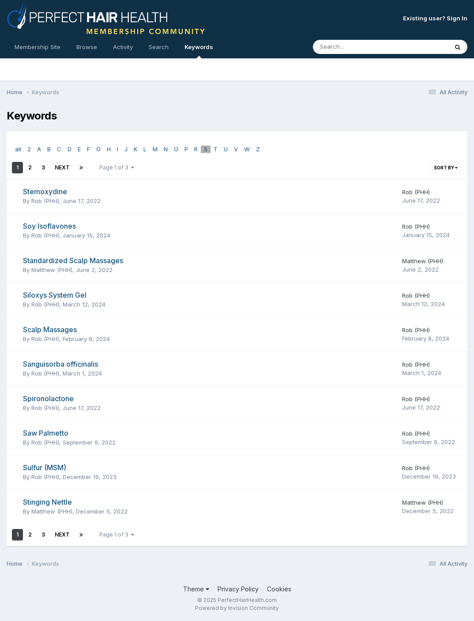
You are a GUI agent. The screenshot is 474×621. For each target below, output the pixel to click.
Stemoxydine (45, 191)
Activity (123, 46)
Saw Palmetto (45, 433)
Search (159, 46)
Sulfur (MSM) (44, 467)
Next (62, 167)
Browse (86, 46)
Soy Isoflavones (49, 226)
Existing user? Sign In (435, 18)
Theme (196, 589)
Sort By (446, 167)
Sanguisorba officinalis (60, 364)
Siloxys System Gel (55, 295)
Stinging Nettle (47, 502)
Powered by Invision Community (237, 608)
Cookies (279, 589)
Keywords (198, 50)
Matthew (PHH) (51, 269)
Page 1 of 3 (116, 167)
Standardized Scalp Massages (73, 260)
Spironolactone (48, 398)
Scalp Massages (50, 329)
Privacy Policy (238, 589)
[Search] (356, 47)
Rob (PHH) (45, 200)
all (18, 149)
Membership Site (37, 46)
